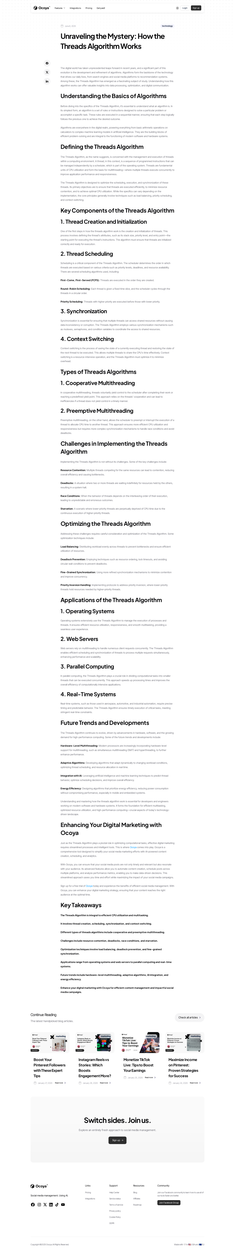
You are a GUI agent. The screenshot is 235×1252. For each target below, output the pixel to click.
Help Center (114, 1192)
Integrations (75, 8)
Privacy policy (115, 1211)
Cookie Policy (115, 1217)
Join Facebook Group (169, 1202)
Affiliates (136, 1198)
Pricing (89, 8)
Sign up (196, 8)
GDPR (111, 1223)
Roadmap (137, 1204)
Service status (115, 1198)
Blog (135, 1192)
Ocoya (133, 847)
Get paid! (101, 8)
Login (184, 8)
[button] (60, 8)
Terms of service (116, 1204)
